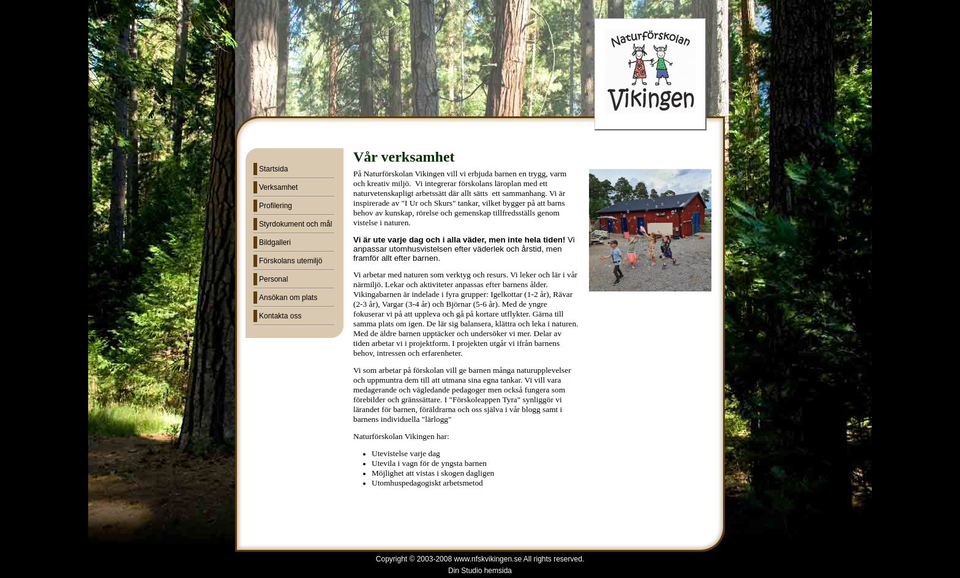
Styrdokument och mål (295, 224)
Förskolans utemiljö (290, 261)
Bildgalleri (275, 242)
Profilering (275, 205)
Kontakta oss (280, 316)
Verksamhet (278, 187)
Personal (273, 279)
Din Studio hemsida (480, 570)
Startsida (273, 169)
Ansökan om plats (288, 297)
